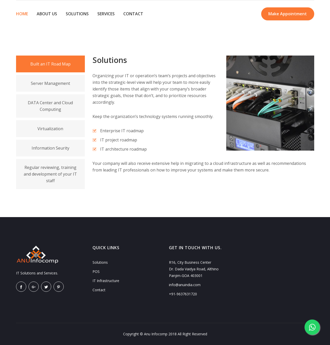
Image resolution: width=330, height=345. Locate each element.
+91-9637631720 (183, 293)
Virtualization (50, 128)
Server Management (50, 83)
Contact (99, 289)
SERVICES (106, 14)
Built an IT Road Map (50, 64)
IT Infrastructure (106, 280)
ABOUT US (47, 14)
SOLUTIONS (77, 14)
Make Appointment (287, 14)
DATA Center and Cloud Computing (50, 106)
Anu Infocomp (155, 333)
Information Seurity (50, 148)
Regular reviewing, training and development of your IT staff (50, 174)
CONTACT (133, 14)
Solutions (100, 262)
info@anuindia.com (185, 284)
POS (96, 271)
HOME (22, 14)
